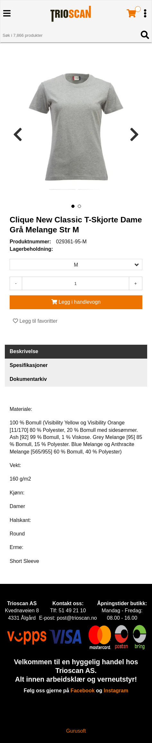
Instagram (116, 690)
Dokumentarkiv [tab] (28, 379)
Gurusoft (76, 731)
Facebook (83, 690)
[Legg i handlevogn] (76, 302)
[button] (73, 206)
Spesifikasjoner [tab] (29, 365)
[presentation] (17, 135)
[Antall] (75, 283)
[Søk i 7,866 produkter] (68, 35)
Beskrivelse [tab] (24, 351)
